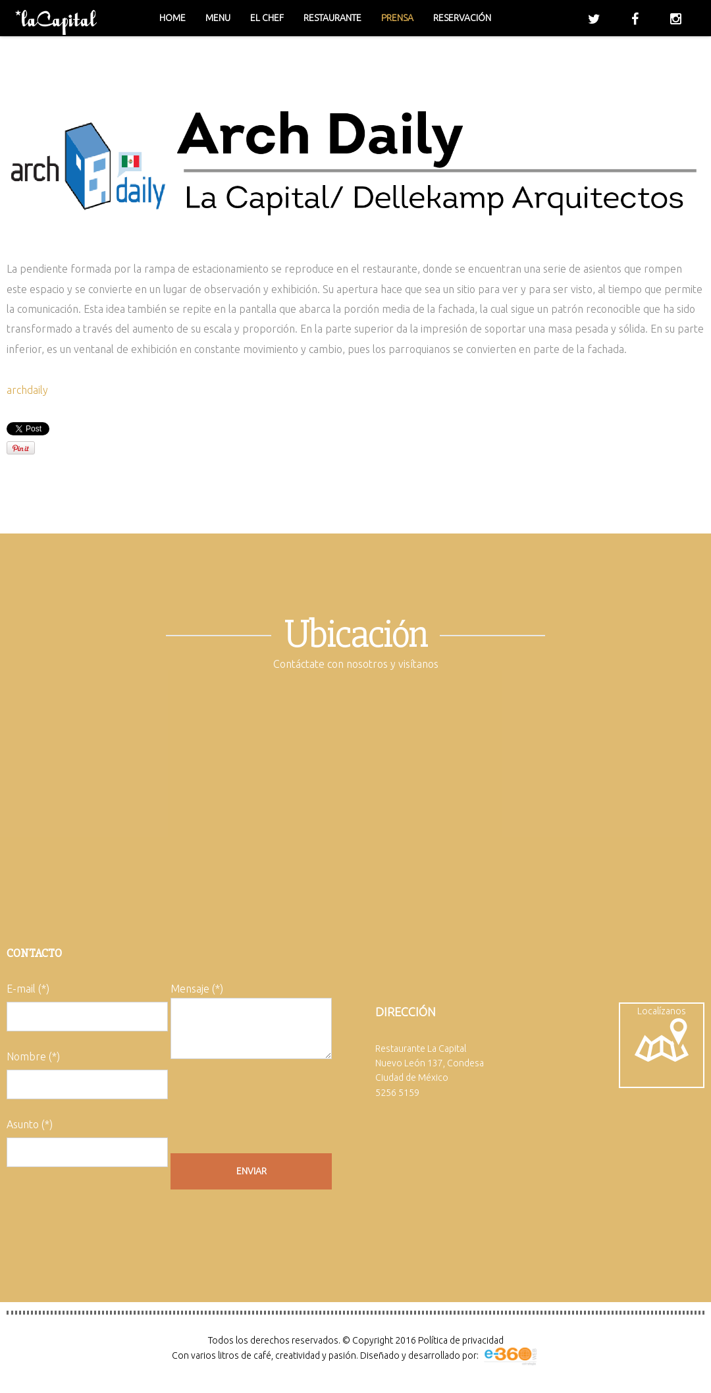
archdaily (27, 390)
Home (172, 18)
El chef (267, 18)
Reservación (462, 18)
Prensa (397, 18)
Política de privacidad (461, 1340)
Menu (217, 18)
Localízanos (662, 1034)
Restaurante (332, 18)
